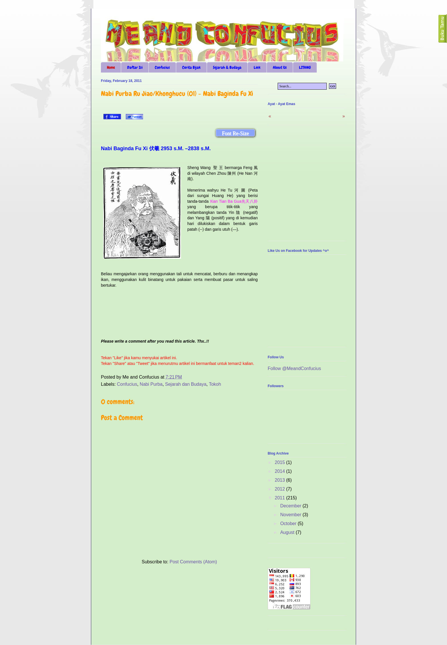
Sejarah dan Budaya (185, 384)
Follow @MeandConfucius (294, 368)
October (289, 523)
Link (257, 67)
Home (111, 67)
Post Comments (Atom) (193, 561)
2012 (280, 489)
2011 (280, 497)
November (291, 514)
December (291, 505)
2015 (280, 462)
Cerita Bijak (191, 67)
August (288, 532)
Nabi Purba (151, 384)
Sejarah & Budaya (227, 67)
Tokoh (215, 384)
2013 (280, 480)
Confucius (162, 67)
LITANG (305, 67)
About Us (280, 67)
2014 (280, 471)
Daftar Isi (135, 67)
